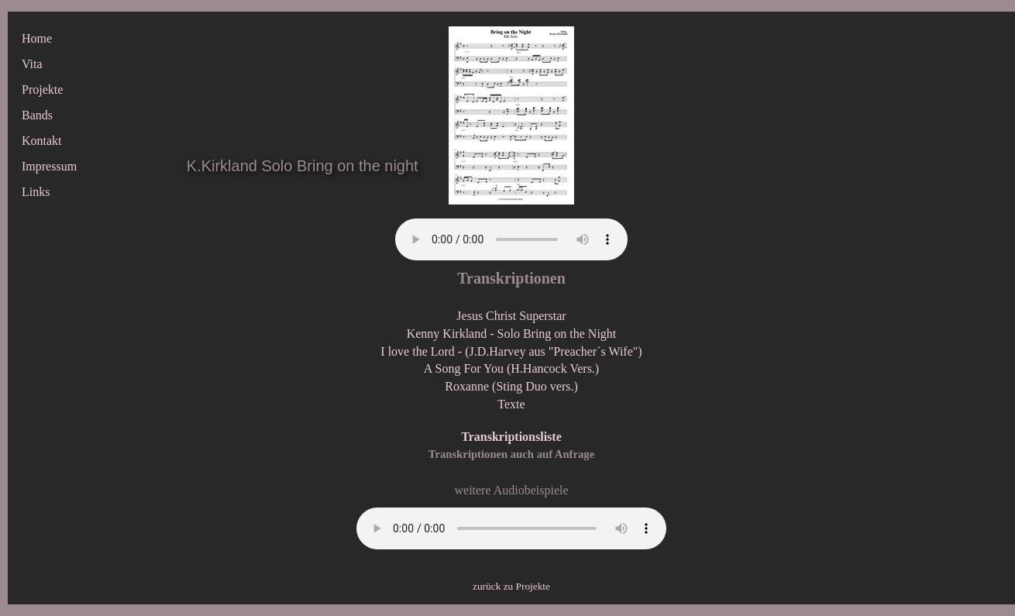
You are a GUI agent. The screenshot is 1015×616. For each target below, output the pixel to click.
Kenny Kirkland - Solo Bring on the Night (512, 333)
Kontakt (42, 140)
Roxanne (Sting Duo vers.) (511, 386)
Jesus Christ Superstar (511, 315)
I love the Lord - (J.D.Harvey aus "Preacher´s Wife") (511, 351)
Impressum (49, 166)
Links (36, 191)
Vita (32, 64)
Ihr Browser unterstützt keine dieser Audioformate (511, 239)
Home (37, 38)
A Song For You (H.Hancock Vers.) (511, 368)
